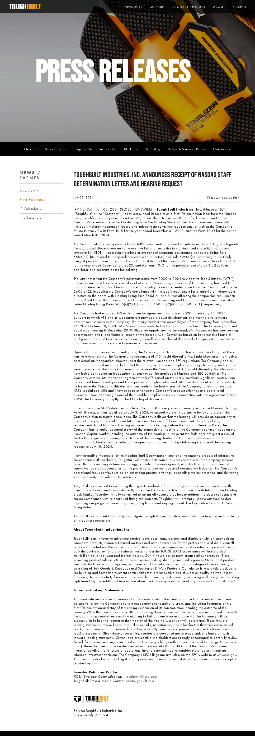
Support (157, 7)
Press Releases (31, 199)
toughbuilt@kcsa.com (141, 676)
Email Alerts (28, 218)
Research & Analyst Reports (187, 149)
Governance (222, 149)
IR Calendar (28, 208)
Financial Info (108, 149)
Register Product (189, 7)
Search (239, 7)
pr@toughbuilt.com (140, 680)
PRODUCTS (133, 7)
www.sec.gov (226, 654)
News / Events (55, 149)
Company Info (82, 149)
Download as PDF (223, 198)
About (219, 7)
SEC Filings (154, 149)
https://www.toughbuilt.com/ (213, 581)
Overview (31, 149)
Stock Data (131, 149)
